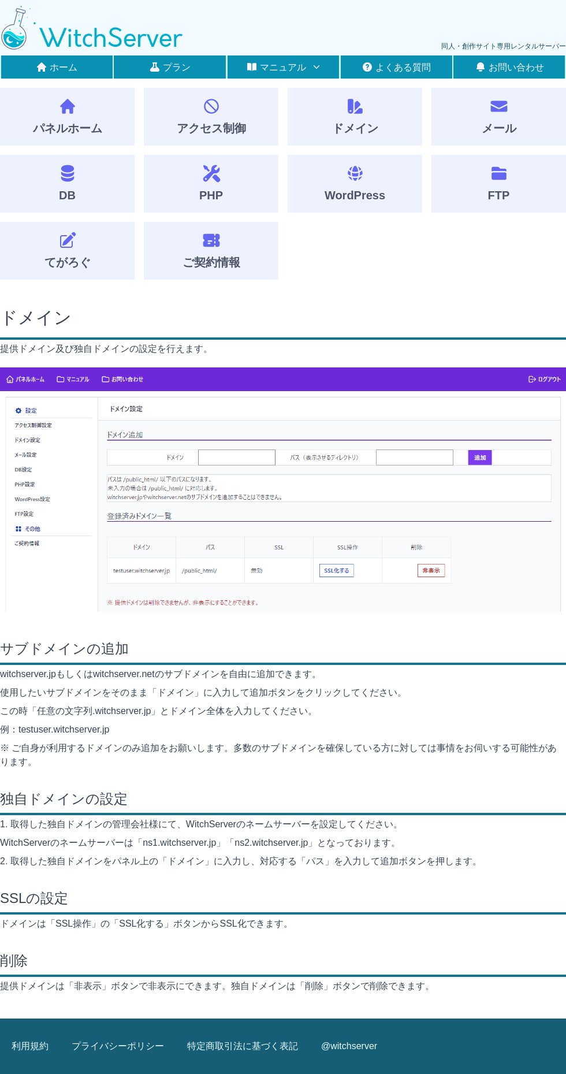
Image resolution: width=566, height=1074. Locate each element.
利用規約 (30, 1046)
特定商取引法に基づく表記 (242, 1046)
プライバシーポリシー (118, 1046)
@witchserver (349, 1046)
